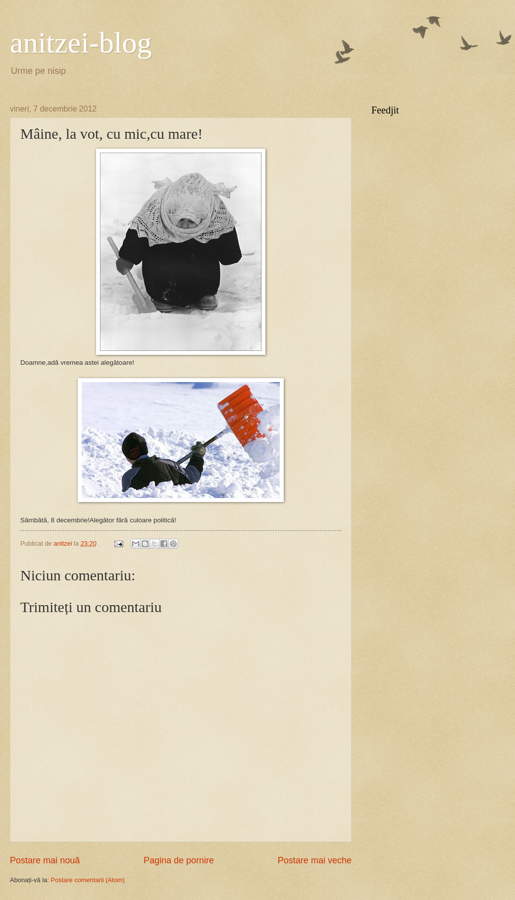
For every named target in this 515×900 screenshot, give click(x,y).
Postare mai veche (315, 860)
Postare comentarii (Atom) (88, 880)
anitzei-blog (81, 42)
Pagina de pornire (179, 860)
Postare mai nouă (45, 860)
